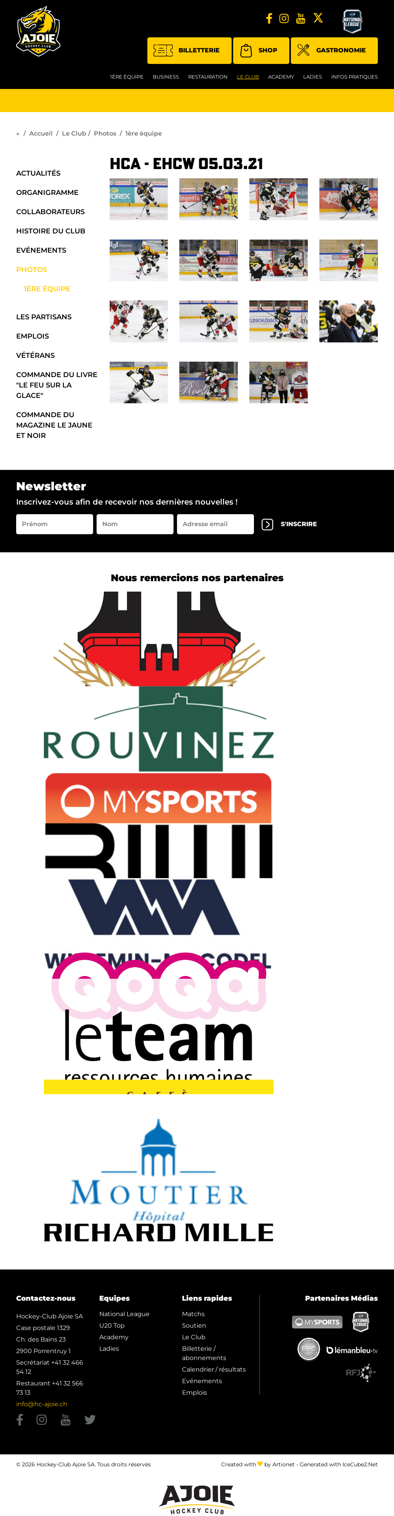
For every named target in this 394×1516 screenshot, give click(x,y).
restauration (208, 77)
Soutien (194, 1325)
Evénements (41, 250)
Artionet (283, 1464)
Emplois (32, 336)
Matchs (193, 1314)
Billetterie (187, 50)
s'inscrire (289, 524)
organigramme (47, 192)
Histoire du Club (50, 231)
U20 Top (112, 1325)
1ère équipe (127, 77)
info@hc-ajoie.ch (41, 1404)
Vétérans (35, 355)
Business (166, 77)
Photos (105, 133)
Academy (281, 77)
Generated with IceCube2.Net (339, 1464)
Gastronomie (331, 51)
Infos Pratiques (354, 77)
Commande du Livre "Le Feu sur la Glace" (56, 385)
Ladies (312, 77)
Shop (258, 50)
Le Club (248, 77)
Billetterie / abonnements (204, 1353)
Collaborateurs (50, 212)
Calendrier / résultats (214, 1369)
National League (124, 1314)
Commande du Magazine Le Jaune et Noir (54, 425)
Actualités (38, 173)
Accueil (41, 133)
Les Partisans (44, 317)
